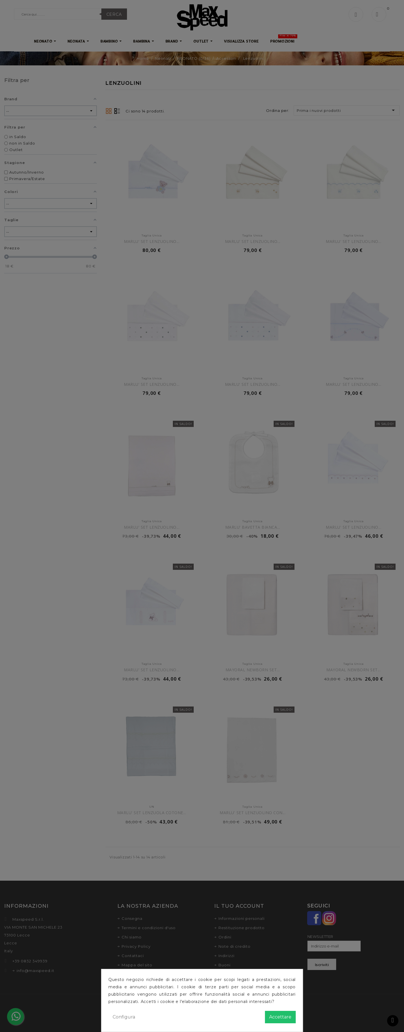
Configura (124, 1017)
